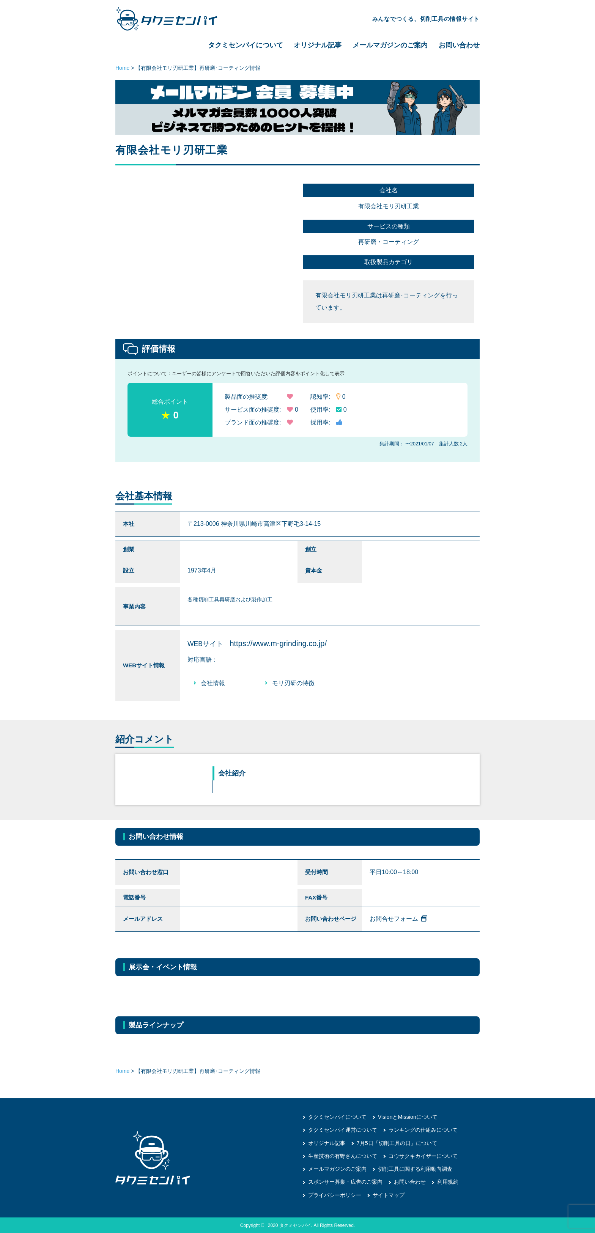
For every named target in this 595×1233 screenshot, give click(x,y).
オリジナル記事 (318, 45)
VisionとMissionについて (407, 1117)
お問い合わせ (459, 45)
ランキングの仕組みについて (423, 1130)
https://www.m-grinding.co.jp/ (278, 643)
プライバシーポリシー (334, 1194)
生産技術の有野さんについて (342, 1156)
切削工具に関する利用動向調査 (415, 1168)
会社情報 (213, 683)
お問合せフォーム (398, 918)
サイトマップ (389, 1194)
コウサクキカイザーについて (423, 1156)
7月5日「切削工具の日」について (397, 1143)
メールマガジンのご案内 (390, 45)
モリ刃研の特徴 (293, 683)
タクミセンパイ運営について (342, 1130)
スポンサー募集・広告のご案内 (345, 1181)
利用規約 (447, 1181)
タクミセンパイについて (245, 45)
